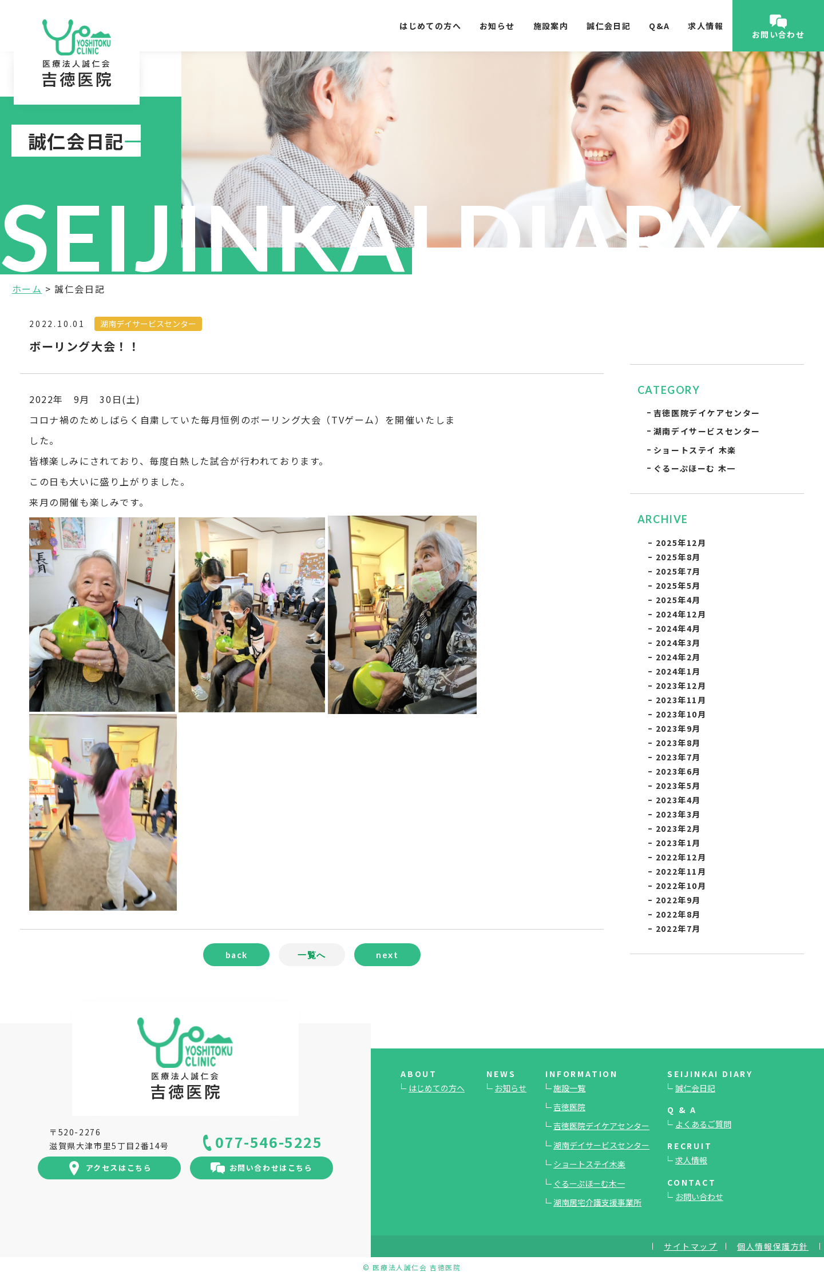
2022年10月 (681, 885)
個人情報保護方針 (773, 1246)
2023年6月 (678, 771)
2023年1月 (678, 842)
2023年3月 (678, 814)
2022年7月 (678, 928)
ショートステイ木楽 (589, 1164)
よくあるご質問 (703, 1124)
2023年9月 (678, 728)
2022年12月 (681, 857)
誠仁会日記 (609, 25)
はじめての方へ (430, 25)
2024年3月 (678, 642)
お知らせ (497, 25)
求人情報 (705, 25)
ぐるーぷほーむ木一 (589, 1183)
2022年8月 (678, 914)
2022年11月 (681, 871)
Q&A (659, 25)
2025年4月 (678, 599)
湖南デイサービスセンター (706, 431)
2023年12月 (681, 685)
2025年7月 (678, 571)
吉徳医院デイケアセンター (706, 412)
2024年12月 (681, 614)
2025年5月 (678, 585)
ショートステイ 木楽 (694, 450)
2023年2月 (678, 828)
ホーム (27, 289)
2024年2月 (678, 657)
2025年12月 (681, 542)
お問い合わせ (699, 1196)
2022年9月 (678, 900)
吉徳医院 (569, 1106)
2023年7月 (678, 757)
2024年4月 (678, 628)
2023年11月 (681, 699)
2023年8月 (678, 742)
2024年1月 (678, 671)
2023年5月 (678, 785)
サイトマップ (691, 1246)
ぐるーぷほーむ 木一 (694, 468)
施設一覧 (569, 1088)
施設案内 (551, 25)
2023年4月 (678, 800)
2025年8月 (678, 557)
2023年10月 (681, 714)
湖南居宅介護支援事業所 (597, 1202)
